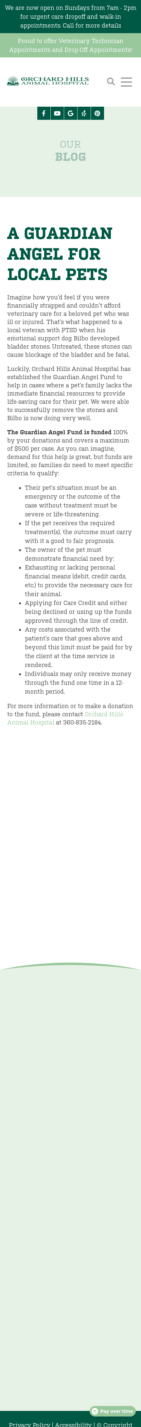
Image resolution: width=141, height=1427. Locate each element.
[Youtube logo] (57, 113)
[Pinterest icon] (97, 113)
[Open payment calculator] (113, 1411)
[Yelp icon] (84, 113)
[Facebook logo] (43, 113)
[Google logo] (70, 113)
